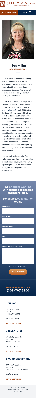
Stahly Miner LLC (9, 110)
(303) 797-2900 (9, 13)
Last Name (6, 216)
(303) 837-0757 (12, 346)
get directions (13, 323)
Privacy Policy (18, 391)
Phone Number (8, 226)
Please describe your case (12, 246)
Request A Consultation (18, 287)
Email (4, 236)
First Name (6, 206)
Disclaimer (25, 389)
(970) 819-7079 (12, 374)
